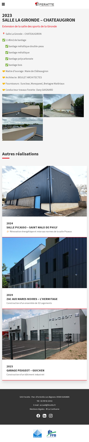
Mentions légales (37, 409)
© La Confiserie (52, 409)
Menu (3, 4)
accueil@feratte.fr (48, 405)
